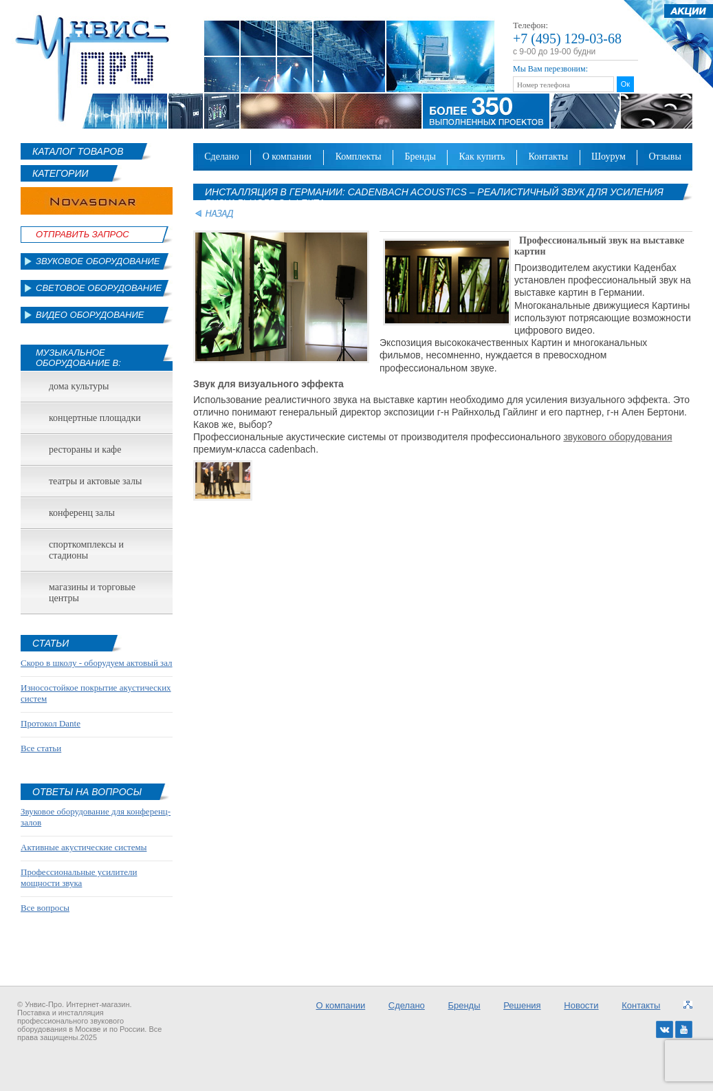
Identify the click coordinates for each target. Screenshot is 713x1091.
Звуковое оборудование (98, 261)
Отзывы (664, 156)
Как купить (482, 156)
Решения (521, 1005)
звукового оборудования (617, 436)
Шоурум (608, 156)
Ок (625, 84)
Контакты (548, 156)
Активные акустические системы (83, 847)
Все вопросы (45, 908)
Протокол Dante (50, 723)
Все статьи (41, 748)
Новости (581, 1005)
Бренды (420, 156)
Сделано (221, 156)
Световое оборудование (99, 288)
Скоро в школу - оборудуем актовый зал (97, 663)
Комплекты (359, 156)
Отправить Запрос (82, 234)
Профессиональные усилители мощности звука (79, 877)
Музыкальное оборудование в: (78, 357)
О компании (287, 156)
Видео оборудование (90, 315)
